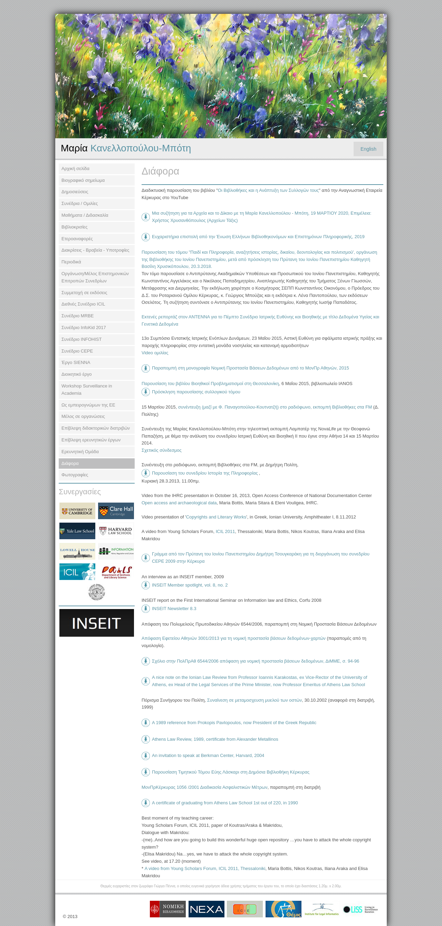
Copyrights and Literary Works (216, 517)
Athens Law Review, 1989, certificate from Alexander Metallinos (215, 739)
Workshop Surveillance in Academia (86, 389)
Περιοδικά (71, 261)
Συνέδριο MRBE (77, 315)
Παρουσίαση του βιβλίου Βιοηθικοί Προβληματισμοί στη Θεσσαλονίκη (210, 383)
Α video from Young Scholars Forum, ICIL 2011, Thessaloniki (205, 868)
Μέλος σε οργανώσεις (83, 416)
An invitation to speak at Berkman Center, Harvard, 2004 (208, 755)
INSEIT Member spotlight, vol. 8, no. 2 (190, 585)
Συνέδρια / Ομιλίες (79, 203)
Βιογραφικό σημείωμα (83, 180)
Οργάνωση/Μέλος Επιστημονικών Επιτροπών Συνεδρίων (95, 277)
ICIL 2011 (224, 531)
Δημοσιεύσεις (74, 191)
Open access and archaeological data (179, 502)
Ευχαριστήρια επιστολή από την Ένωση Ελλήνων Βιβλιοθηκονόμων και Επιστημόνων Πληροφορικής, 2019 (258, 236)
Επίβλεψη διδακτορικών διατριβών (95, 428)
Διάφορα (70, 463)
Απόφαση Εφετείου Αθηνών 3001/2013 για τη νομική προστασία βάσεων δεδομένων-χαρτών (234, 638)
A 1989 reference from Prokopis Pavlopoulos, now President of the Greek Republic (234, 722)
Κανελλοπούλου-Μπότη (126, 148)
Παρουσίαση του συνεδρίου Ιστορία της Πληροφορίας (205, 473)
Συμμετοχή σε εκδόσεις (84, 292)
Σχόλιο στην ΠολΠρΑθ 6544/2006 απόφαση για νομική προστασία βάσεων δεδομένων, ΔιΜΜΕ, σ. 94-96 (255, 661)
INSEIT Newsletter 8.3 (174, 608)
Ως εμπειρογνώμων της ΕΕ (88, 405)
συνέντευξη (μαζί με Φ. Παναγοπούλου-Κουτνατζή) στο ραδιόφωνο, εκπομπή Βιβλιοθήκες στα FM (275, 407)
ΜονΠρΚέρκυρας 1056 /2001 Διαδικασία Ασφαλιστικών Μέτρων (204, 787)
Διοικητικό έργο (76, 374)
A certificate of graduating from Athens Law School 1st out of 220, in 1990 (225, 802)
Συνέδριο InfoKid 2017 (83, 327)
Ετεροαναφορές (77, 238)
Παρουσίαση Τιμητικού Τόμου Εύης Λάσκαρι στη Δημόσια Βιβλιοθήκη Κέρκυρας (230, 772)
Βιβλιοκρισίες (74, 227)
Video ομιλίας (155, 352)
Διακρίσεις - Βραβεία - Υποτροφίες (95, 250)
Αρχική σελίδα (75, 168)
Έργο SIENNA (75, 362)
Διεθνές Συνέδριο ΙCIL (83, 304)
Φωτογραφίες (74, 474)
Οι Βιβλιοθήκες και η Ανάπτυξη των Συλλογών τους (268, 190)
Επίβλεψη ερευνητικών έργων (91, 439)
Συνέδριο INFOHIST (81, 339)
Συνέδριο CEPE (77, 351)
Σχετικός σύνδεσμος (162, 450)
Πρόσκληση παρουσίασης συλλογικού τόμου (196, 391)
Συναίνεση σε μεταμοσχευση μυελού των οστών (254, 700)
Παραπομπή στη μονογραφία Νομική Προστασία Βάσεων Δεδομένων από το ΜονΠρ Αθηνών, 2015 (250, 368)
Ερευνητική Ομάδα (80, 451)
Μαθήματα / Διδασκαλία (84, 215)
